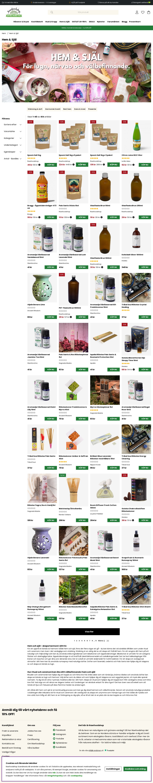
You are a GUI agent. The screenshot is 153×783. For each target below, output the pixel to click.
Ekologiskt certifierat (142, 2)
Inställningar (113, 769)
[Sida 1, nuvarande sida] (74, 641)
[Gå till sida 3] (79, 641)
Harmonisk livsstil (52, 109)
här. (55, 773)
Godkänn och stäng (135, 769)
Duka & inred (79, 109)
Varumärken (113, 21)
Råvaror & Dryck (21, 21)
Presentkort (135, 21)
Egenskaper (9, 151)
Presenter (92, 109)
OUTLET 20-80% (79, 21)
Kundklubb (59, 747)
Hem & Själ (64, 21)
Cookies (6, 756)
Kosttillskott (37, 21)
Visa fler (89, 631)
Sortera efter (10, 124)
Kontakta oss (8, 743)
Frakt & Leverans (10, 731)
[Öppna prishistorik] (39, 164)
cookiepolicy (76, 776)
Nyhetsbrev (60, 742)
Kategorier (9, 138)
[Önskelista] (142, 12)
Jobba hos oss (34, 731)
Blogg (124, 21)
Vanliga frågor (9, 752)
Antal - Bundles (11, 158)
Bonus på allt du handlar (109, 2)
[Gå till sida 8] (92, 641)
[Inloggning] (137, 12)
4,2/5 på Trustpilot (78, 2)
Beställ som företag (11, 747)
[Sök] (83, 12)
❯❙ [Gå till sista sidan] (108, 641)
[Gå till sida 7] (90, 641)
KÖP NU (82, 164)
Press (30, 735)
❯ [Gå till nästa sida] (101, 641)
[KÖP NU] (51, 165)
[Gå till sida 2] (76, 641)
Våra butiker (33, 747)
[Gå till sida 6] (87, 641)
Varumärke (9, 131)
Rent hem (67, 109)
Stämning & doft (35, 109)
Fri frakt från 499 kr (11, 2)
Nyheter (101, 21)
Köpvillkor (6, 735)
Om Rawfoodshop (36, 743)
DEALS (92, 21)
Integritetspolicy (55, 776)
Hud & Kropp (51, 21)
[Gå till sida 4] (82, 641)
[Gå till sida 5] (84, 641)
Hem (4, 33)
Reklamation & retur (11, 739)
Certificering (33, 739)
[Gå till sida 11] (96, 641)
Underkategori (11, 145)
